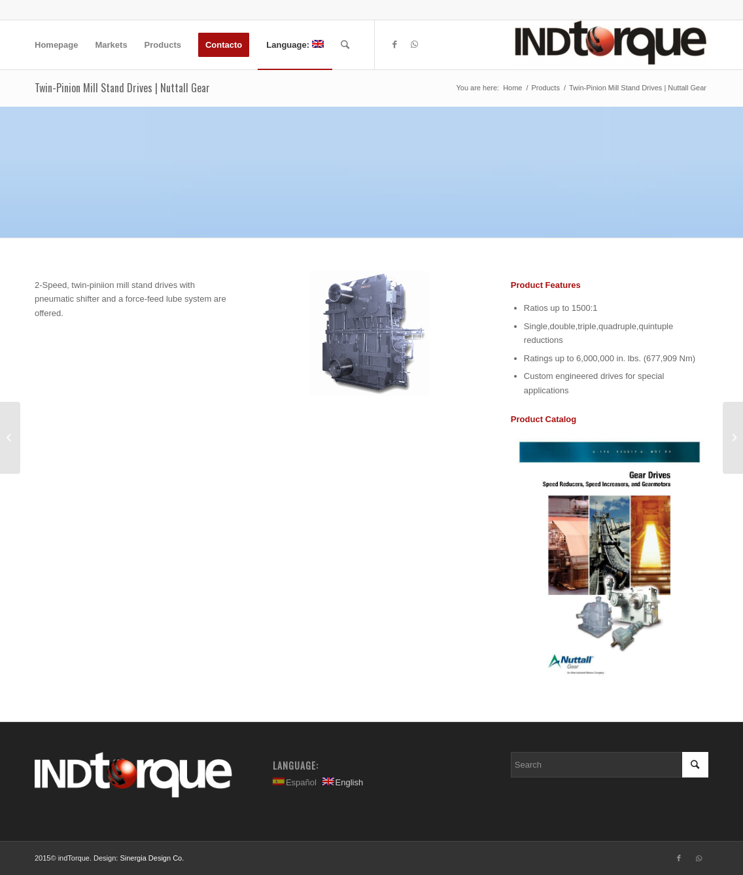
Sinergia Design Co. (152, 858)
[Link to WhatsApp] (414, 44)
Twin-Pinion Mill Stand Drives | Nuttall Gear (122, 88)
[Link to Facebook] (395, 44)
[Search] (345, 44)
